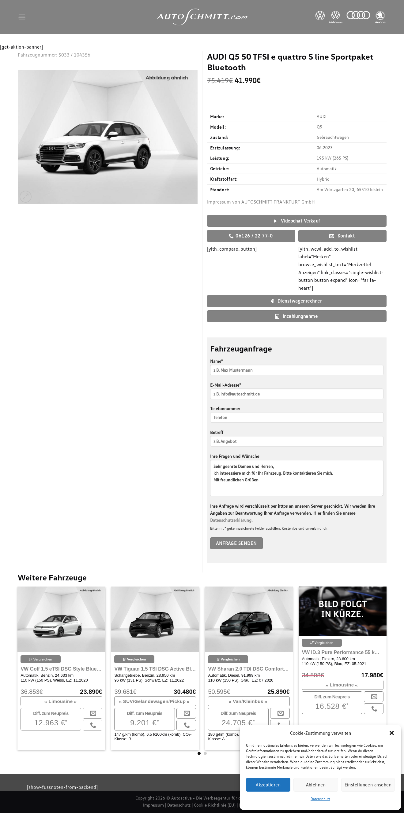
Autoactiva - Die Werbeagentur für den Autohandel (220, 797)
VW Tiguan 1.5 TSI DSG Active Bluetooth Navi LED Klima (155, 668)
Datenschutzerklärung (230, 520)
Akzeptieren (268, 784)
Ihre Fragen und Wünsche (296, 477)
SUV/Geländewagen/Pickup (154, 701)
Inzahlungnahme (296, 316)
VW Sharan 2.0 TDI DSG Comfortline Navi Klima (248, 668)
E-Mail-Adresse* (296, 392)
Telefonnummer (296, 416)
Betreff (296, 440)
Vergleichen (40, 659)
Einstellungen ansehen (368, 784)
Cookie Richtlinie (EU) (215, 804)
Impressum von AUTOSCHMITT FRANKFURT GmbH (261, 202)
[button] (392, 733)
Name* (296, 369)
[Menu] (22, 17)
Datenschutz (320, 798)
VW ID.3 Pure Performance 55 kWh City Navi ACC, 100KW (342, 652)
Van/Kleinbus (248, 701)
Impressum (153, 804)
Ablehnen (316, 784)
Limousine (60, 701)
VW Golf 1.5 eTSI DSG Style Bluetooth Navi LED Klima (61, 668)
